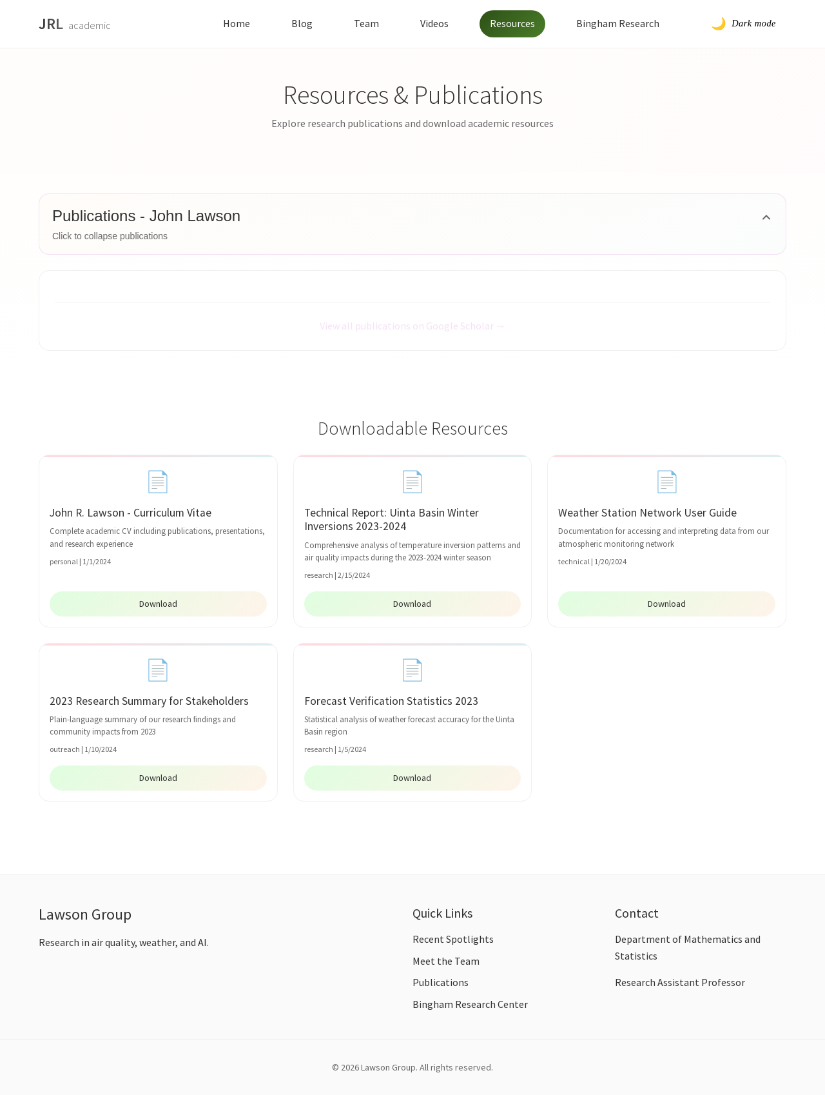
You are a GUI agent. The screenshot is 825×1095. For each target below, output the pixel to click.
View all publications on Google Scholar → (413, 325)
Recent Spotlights (453, 938)
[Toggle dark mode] (743, 23)
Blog (302, 23)
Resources (512, 23)
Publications (440, 982)
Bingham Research (617, 23)
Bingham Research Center (470, 1004)
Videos (434, 23)
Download (158, 603)
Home (236, 23)
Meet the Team (446, 960)
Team (366, 23)
